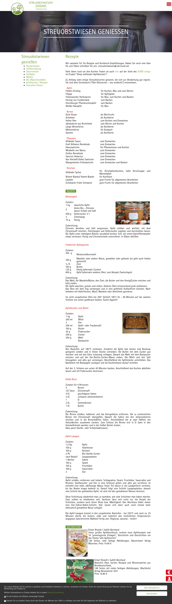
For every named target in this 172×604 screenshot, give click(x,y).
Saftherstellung (33, 68)
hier (117, 71)
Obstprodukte (33, 65)
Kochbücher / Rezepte (37, 82)
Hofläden (30, 74)
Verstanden (151, 588)
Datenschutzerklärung (67, 589)
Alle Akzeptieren (151, 582)
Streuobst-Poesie (34, 85)
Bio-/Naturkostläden (36, 79)
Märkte (29, 77)
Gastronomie (32, 71)
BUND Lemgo (144, 71)
